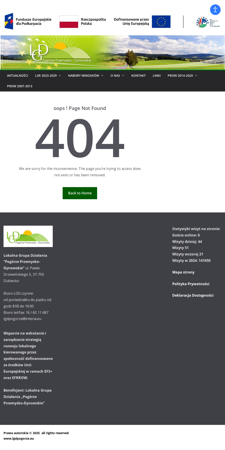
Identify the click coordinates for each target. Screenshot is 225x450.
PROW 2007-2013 (19, 86)
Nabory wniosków (83, 75)
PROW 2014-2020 (180, 75)
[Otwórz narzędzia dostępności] (215, 9)
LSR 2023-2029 (46, 75)
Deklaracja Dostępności (193, 295)
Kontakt (138, 75)
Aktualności (17, 75)
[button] (59, 76)
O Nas (115, 75)
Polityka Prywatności (190, 283)
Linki (157, 75)
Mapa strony (183, 272)
